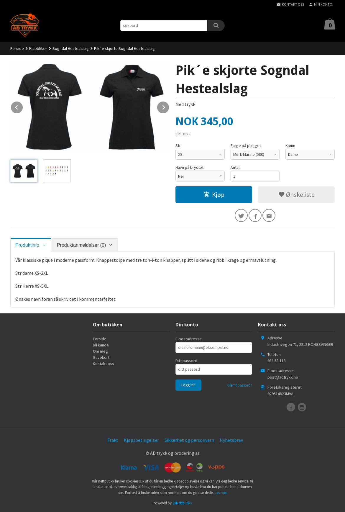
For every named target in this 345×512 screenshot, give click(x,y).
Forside (17, 48)
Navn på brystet (189, 167)
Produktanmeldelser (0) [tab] (81, 245)
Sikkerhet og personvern (189, 440)
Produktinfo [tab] (27, 245)
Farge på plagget (246, 145)
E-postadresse (188, 338)
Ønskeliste (296, 194)
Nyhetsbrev (231, 440)
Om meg (100, 351)
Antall (235, 167)
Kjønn (290, 145)
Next (169, 106)
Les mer (221, 492)
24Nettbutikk (182, 503)
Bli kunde (101, 345)
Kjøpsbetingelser (141, 440)
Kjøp (213, 194)
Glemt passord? (239, 385)
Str (178, 145)
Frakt (112, 440)
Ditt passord (186, 360)
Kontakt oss (103, 363)
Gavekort (101, 357)
